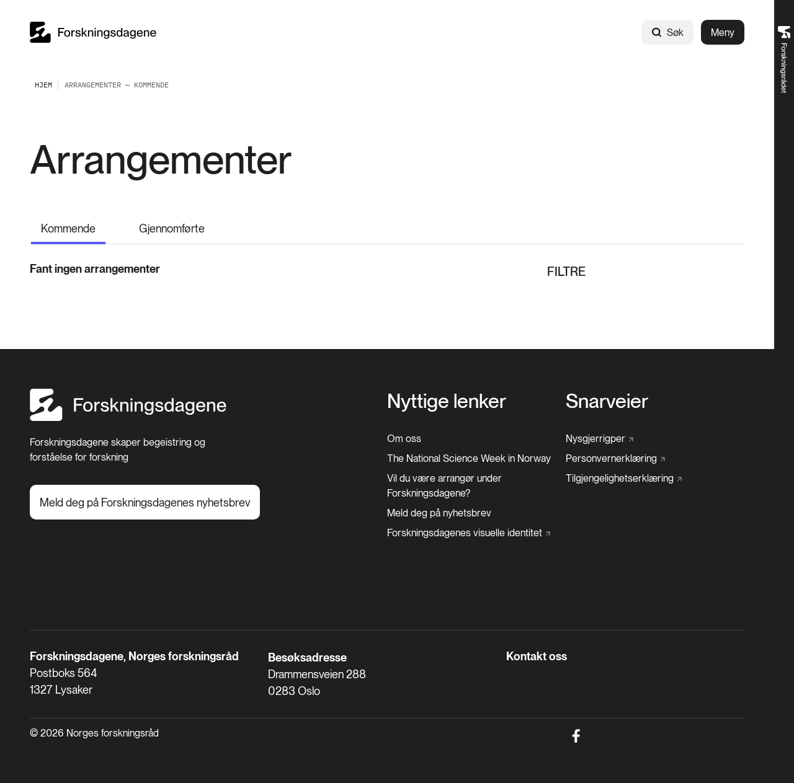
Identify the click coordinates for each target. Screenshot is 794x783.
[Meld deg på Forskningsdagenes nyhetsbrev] (145, 502)
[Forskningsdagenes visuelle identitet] (468, 533)
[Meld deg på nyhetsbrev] (439, 513)
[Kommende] (68, 227)
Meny (722, 32)
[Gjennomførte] (172, 226)
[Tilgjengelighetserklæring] (624, 478)
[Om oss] (404, 438)
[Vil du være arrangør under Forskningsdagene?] (476, 486)
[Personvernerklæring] (615, 458)
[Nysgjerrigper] (599, 438)
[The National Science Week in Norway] (469, 458)
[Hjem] (128, 417)
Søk (667, 32)
